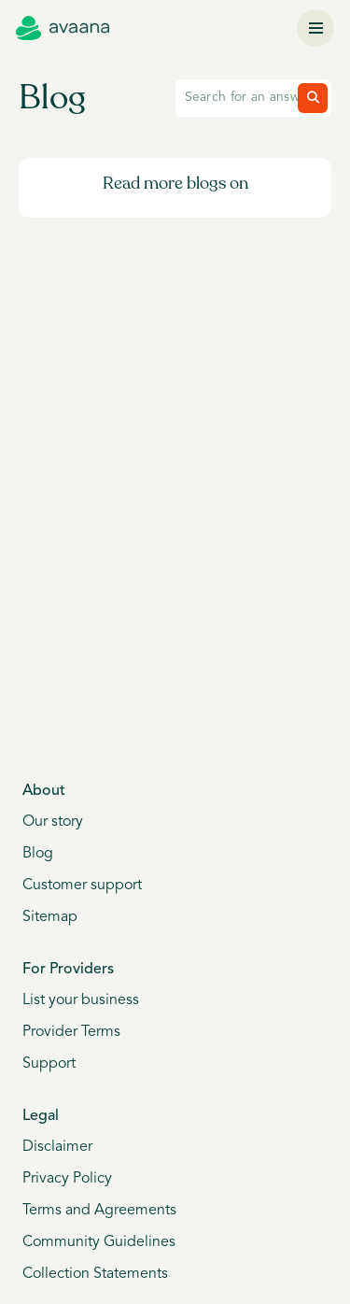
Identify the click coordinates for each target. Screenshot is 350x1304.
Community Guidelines (98, 1242)
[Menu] (315, 28)
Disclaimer (57, 1147)
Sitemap (49, 917)
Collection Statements (95, 1274)
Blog (37, 853)
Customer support (82, 885)
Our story (52, 822)
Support (49, 1063)
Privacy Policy (67, 1178)
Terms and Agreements (99, 1210)
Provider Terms (71, 1032)
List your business (80, 1000)
